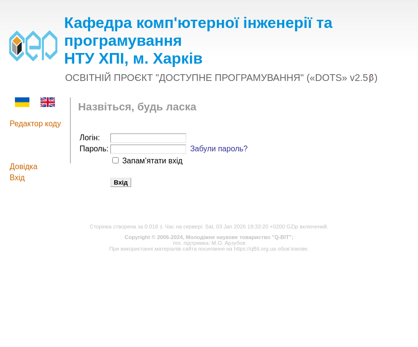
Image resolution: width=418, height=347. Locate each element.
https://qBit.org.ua (255, 249)
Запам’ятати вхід (151, 161)
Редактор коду (35, 124)
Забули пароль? (218, 149)
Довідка (24, 166)
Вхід (17, 178)
